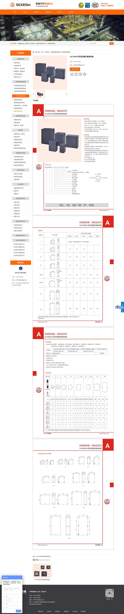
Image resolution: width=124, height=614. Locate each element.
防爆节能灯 (17, 205)
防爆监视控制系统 (19, 165)
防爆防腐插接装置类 (19, 102)
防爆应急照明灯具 (41, 43)
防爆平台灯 (17, 216)
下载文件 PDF (75, 69)
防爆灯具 (32, 43)
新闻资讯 (48, 12)
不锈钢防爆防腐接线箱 (20, 91)
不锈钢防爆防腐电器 (20, 81)
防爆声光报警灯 (18, 230)
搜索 (111, 43)
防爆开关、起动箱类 (19, 68)
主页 (42, 52)
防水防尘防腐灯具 (20, 240)
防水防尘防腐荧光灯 (19, 249)
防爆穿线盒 (17, 136)
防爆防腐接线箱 (18, 111)
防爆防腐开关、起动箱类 (20, 105)
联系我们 (71, 12)
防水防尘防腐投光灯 (19, 247)
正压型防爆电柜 (18, 74)
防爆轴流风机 (17, 119)
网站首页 (40, 611)
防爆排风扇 (17, 122)
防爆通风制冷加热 (20, 116)
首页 (14, 12)
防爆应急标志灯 (18, 225)
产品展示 (25, 12)
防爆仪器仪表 (20, 170)
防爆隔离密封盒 (18, 142)
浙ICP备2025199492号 (35, 604)
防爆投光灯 (17, 210)
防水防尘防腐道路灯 (19, 252)
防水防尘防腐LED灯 (19, 244)
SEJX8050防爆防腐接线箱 (43, 556)
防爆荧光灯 (17, 208)
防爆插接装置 (17, 65)
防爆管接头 (17, 145)
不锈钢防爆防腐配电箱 (20, 88)
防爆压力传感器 (18, 173)
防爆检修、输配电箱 (19, 71)
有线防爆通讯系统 (19, 159)
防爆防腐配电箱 (18, 108)
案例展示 (36, 12)
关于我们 (59, 12)
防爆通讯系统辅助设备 (20, 162)
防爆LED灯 (17, 202)
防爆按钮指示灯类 (19, 188)
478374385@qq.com (21, 280)
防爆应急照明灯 (18, 228)
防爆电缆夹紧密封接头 (20, 148)
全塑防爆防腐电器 (20, 96)
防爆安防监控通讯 (20, 153)
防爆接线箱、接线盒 (19, 134)
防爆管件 (27, 43)
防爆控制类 (17, 62)
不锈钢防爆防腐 (51, 43)
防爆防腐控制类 (18, 99)
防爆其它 (16, 193)
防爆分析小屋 (17, 77)
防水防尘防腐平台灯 (19, 255)
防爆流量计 (17, 179)
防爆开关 (16, 191)
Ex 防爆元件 (20, 184)
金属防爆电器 (20, 59)
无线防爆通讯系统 (19, 156)
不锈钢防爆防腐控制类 (20, 85)
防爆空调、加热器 (19, 125)
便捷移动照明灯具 (20, 235)
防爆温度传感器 (18, 176)
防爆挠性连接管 (18, 139)
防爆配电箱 (21, 43)
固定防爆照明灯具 (20, 198)
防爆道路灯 (17, 213)
